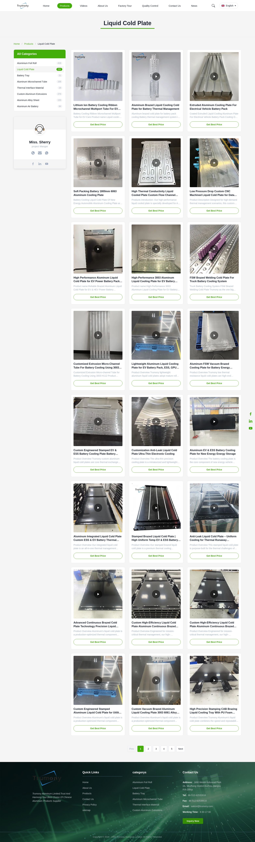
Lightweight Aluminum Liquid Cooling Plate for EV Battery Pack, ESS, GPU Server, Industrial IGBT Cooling (155, 367)
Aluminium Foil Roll (142, 782)
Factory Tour (125, 5)
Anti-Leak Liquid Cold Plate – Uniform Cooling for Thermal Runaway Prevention (213, 540)
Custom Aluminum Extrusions (147, 810)
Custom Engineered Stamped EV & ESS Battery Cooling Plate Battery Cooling (95, 454)
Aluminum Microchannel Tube (147, 799)
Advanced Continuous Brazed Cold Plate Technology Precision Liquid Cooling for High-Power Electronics (95, 626)
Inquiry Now (193, 821)
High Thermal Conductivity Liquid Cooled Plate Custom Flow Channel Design (153, 195)
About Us (103, 5)
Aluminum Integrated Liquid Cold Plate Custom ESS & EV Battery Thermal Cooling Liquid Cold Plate (97, 540)
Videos (83, 5)
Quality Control (150, 5)
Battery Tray (139, 793)
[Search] (213, 5)
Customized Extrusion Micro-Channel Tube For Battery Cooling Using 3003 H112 (97, 367)
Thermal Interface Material (146, 804)
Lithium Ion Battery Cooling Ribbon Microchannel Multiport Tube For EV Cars (96, 109)
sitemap (86, 810)
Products (64, 5)
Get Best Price (98, 124)
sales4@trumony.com (202, 806)
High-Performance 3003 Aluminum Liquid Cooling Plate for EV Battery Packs (153, 281)
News (194, 5)
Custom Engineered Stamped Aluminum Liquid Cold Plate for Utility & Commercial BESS (97, 713)
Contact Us (175, 5)
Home (46, 5)
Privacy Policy (89, 804)
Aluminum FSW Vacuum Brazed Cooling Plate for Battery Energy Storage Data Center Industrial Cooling (214, 367)
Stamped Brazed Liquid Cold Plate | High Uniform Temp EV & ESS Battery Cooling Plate (155, 540)
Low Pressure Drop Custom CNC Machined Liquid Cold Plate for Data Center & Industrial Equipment (212, 195)
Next (180, 749)
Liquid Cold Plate (141, 788)
